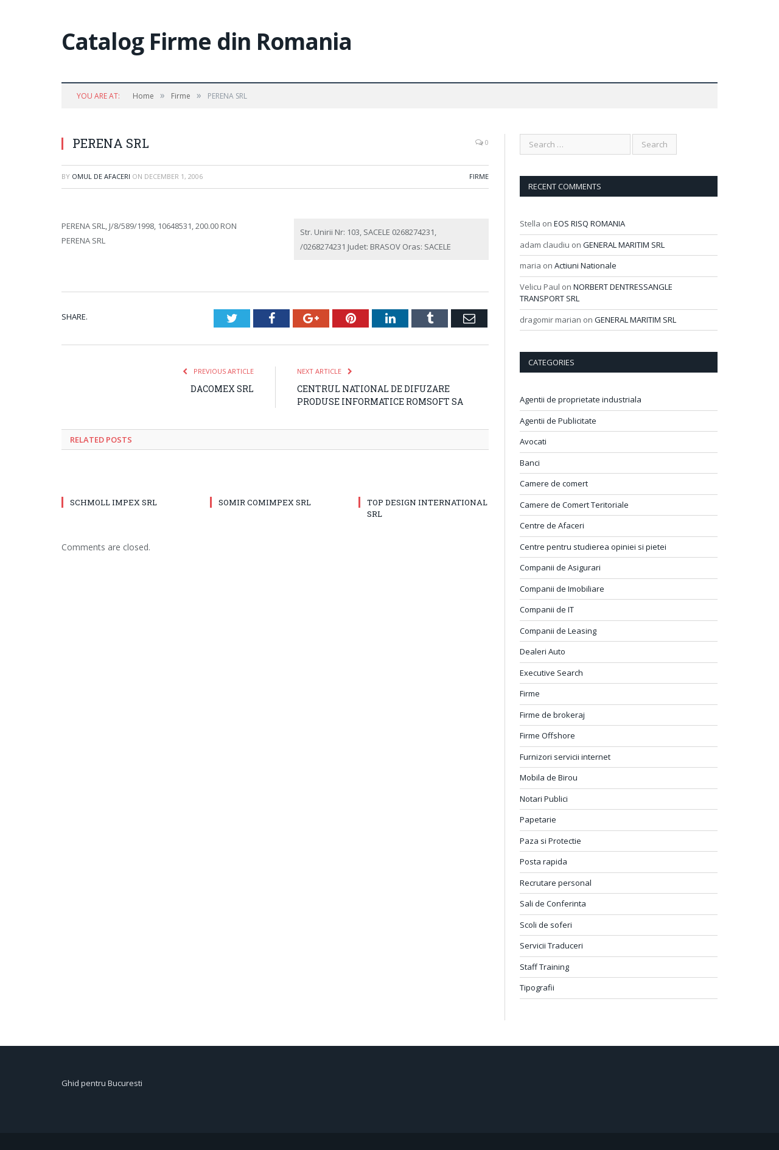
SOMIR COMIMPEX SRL (264, 502)
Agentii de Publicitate (558, 420)
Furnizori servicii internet (565, 756)
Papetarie (538, 819)
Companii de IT (547, 609)
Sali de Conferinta (553, 903)
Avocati (533, 441)
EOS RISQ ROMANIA (589, 223)
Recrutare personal (556, 882)
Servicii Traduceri (551, 945)
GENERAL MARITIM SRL (624, 244)
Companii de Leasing (558, 630)
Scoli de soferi (546, 924)
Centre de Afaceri (552, 525)
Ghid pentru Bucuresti (101, 1083)
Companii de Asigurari (560, 567)
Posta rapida (543, 861)
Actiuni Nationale (585, 265)
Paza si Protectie (550, 840)
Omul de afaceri (101, 176)
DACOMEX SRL (222, 388)
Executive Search (551, 672)
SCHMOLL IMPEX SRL (113, 502)
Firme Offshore (547, 735)
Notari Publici (544, 798)
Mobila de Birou (549, 777)
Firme (479, 176)
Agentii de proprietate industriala (580, 399)
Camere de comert (554, 483)
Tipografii (537, 987)
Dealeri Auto (542, 651)
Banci (530, 462)
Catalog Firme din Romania (206, 41)
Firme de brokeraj (552, 714)
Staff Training (544, 966)
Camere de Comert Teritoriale (574, 504)
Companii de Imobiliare (562, 588)
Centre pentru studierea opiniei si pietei (593, 546)
